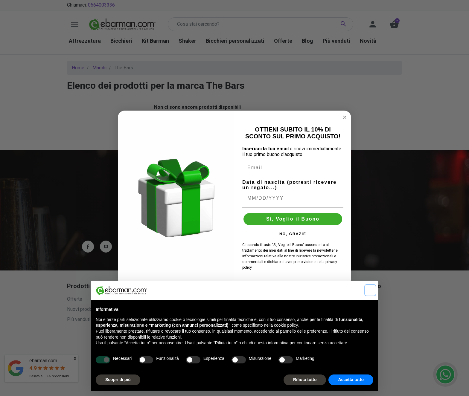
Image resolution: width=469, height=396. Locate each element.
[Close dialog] (344, 117)
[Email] (292, 168)
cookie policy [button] (286, 325)
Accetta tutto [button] (351, 379)
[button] (370, 290)
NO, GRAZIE (292, 234)
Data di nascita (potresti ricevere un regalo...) (289, 185)
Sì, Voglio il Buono (292, 218)
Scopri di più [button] (118, 379)
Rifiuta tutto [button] (305, 379)
